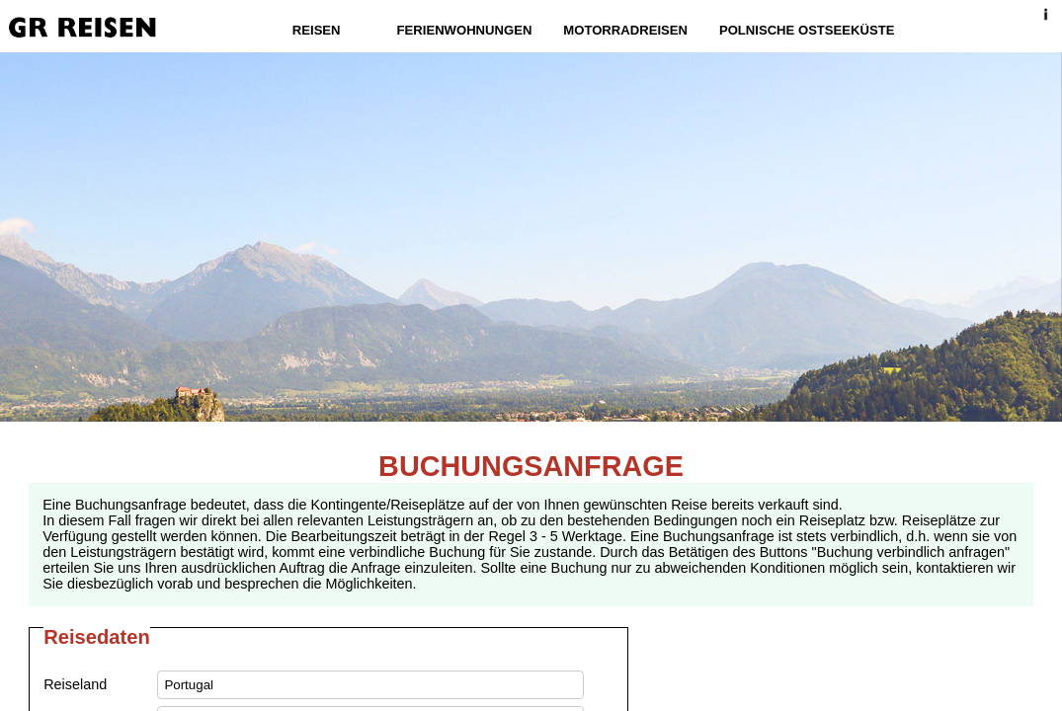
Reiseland (75, 684)
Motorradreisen (625, 30)
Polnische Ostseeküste (807, 30)
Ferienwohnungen (464, 30)
